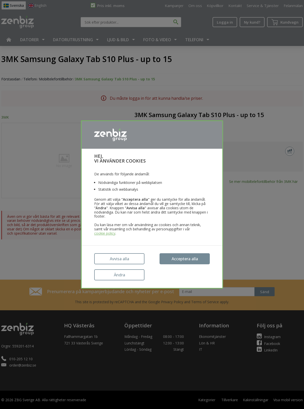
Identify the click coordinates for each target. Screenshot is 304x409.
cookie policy (104, 233)
